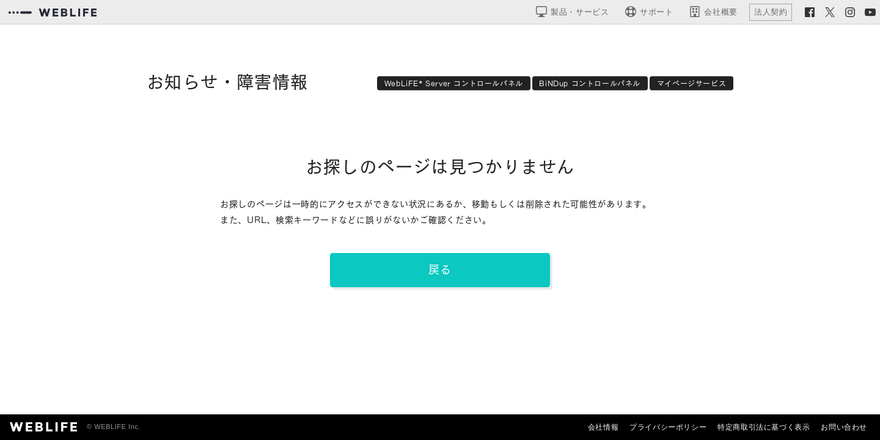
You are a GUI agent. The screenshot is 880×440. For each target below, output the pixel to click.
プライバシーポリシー (667, 427)
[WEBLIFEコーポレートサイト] (52, 12)
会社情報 (603, 427)
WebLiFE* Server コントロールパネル (453, 82)
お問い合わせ (844, 427)
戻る (440, 269)
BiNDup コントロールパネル (589, 82)
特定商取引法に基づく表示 (763, 427)
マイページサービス (691, 82)
